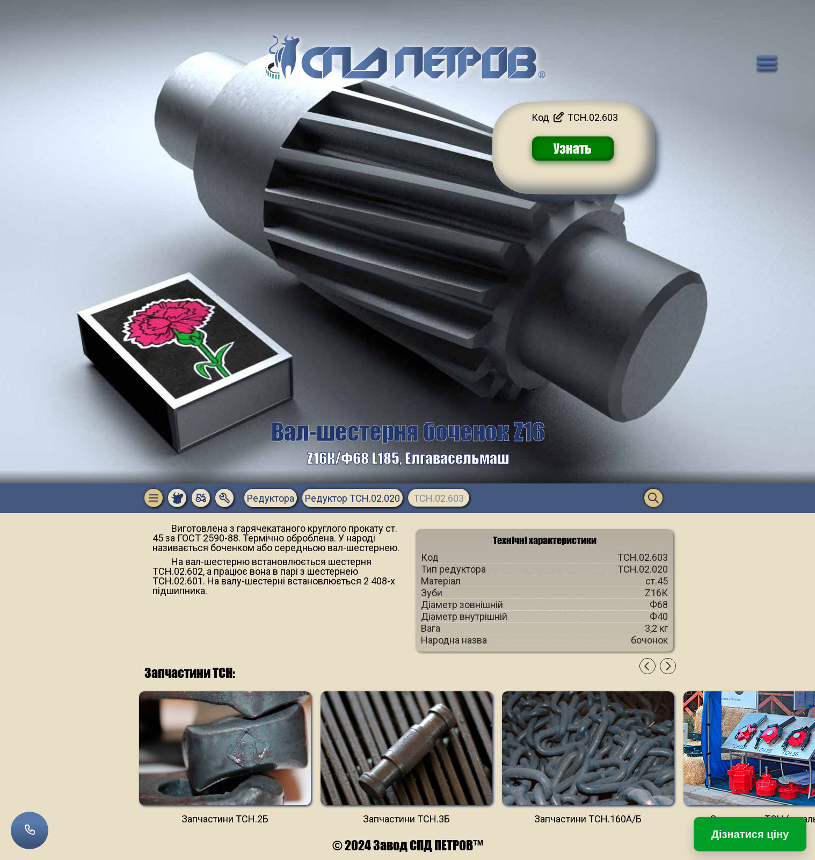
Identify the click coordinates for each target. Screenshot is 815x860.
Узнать (573, 148)
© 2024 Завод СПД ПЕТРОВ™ (407, 845)
